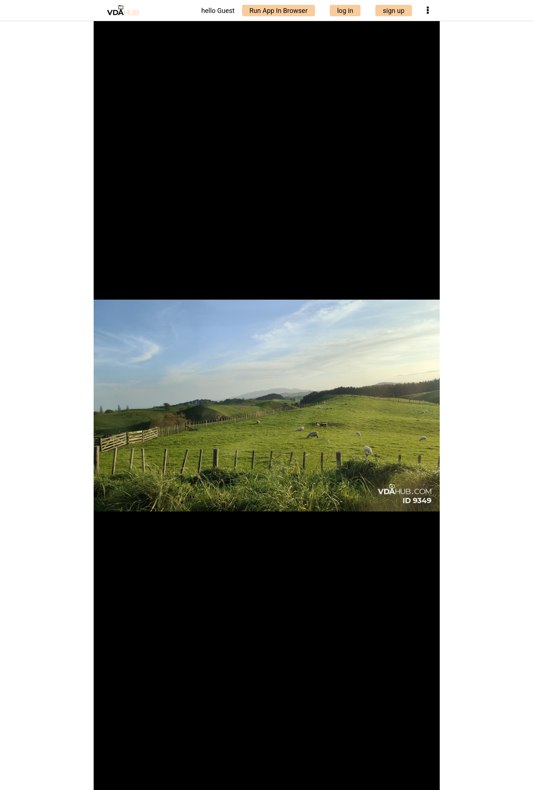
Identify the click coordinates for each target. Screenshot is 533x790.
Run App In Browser (278, 10)
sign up (393, 10)
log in (345, 10)
